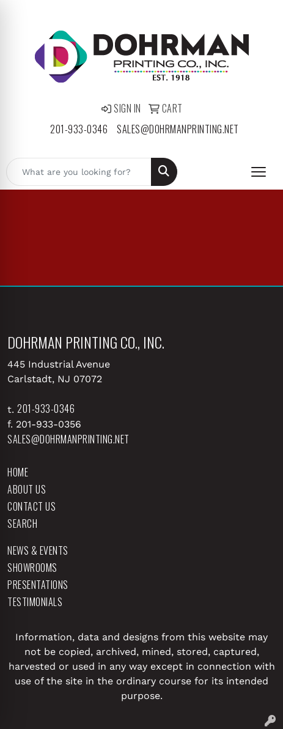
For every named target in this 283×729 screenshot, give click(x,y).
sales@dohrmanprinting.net (178, 129)
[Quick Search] (79, 172)
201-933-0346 (79, 129)
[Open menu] (258, 172)
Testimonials (34, 601)
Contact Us (31, 506)
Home (17, 472)
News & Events (37, 550)
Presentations (37, 584)
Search (22, 523)
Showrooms (32, 567)
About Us (26, 489)
